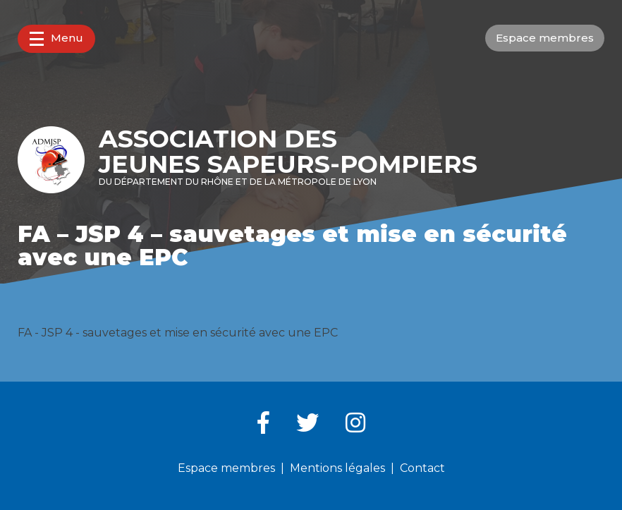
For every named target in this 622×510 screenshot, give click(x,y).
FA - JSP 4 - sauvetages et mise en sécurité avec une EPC (178, 332)
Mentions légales (337, 468)
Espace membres (545, 37)
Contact (422, 468)
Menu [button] (56, 38)
